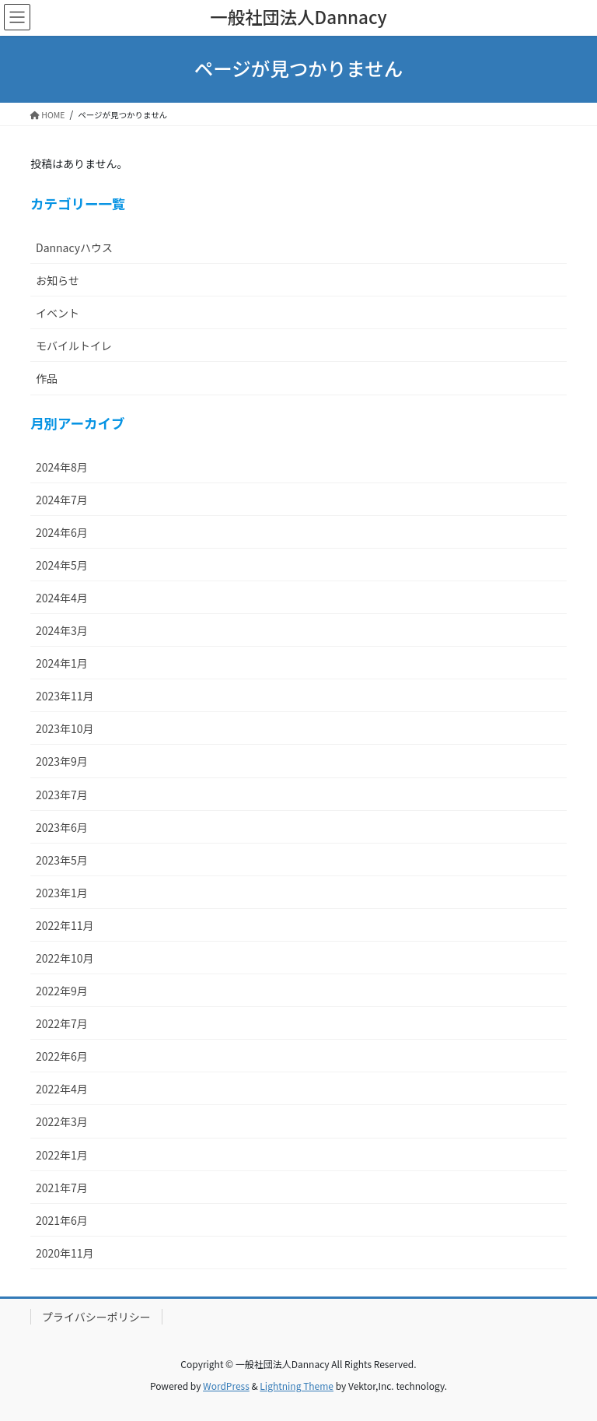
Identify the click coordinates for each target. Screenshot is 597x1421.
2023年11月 (65, 695)
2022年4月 (62, 1088)
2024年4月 (62, 597)
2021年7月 (62, 1187)
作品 (47, 378)
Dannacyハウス (74, 247)
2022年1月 (62, 1155)
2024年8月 (62, 467)
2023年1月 (62, 892)
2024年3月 (62, 630)
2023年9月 (62, 761)
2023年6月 (62, 827)
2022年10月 (65, 958)
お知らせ (57, 280)
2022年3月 (62, 1121)
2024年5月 (62, 565)
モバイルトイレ (74, 345)
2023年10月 (65, 728)
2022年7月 (62, 1023)
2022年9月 (62, 990)
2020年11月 (65, 1253)
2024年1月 (62, 663)
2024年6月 (62, 532)
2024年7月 (62, 499)
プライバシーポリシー (96, 1317)
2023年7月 (62, 794)
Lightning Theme (296, 1385)
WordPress (226, 1385)
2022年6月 (62, 1056)
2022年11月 (65, 925)
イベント (57, 313)
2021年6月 (62, 1220)
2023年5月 (62, 860)
